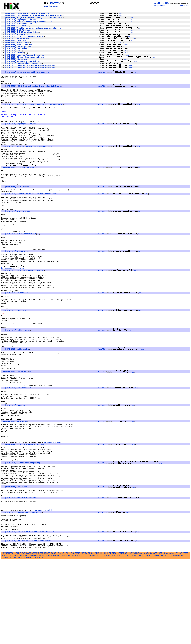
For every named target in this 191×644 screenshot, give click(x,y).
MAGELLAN (30, 639)
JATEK (155, 637)
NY (83, 639)
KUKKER (5, 639)
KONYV (174, 637)
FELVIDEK (60, 637)
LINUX (21, 639)
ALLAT (18, 637)
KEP (160, 637)
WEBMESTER (28, 641)
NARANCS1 (76, 639)
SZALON (155, 639)
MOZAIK (57, 639)
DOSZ (53, 637)
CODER (47, 637)
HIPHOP (103, 637)
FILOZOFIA (75, 637)
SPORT (140, 639)
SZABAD (147, 639)
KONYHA (167, 637)
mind (47, 13)
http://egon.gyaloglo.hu (44, 588)
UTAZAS (5, 641)
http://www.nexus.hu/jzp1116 (13, 303)
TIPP (167, 639)
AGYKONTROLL (8, 637)
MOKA (51, 639)
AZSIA (30, 637)
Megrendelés (159, 6)
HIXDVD (131, 637)
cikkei (120, 13)
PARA (112, 639)
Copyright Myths (51, 6)
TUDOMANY (174, 639)
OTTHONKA (105, 639)
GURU (90, 637)
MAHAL (38, 639)
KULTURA (14, 639)
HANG (96, 637)
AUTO (24, 637)
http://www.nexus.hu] (52, 508)
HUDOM (138, 637)
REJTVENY (127, 639)
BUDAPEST (38, 637)
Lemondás (184, 6)
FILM (68, 637)
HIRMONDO (122, 637)
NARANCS (66, 639)
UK (182, 639)
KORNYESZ (183, 637)
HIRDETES (54, 3)
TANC (161, 639)
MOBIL (45, 639)
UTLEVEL (13, 641)
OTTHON (95, 639)
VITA (20, 641)
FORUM (83, 637)
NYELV (88, 639)
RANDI (119, 639)
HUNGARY (147, 637)
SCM (134, 639)
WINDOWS (39, 641)
